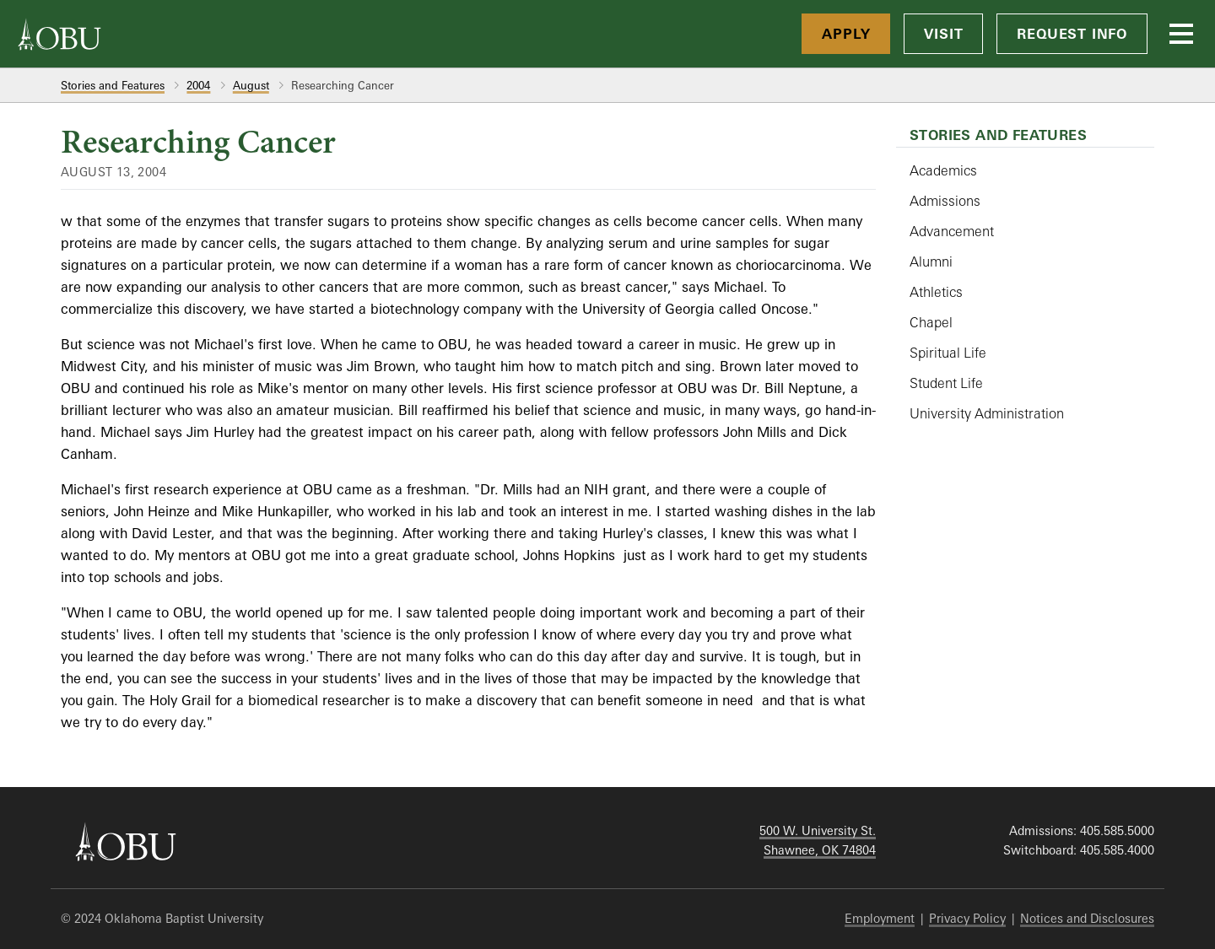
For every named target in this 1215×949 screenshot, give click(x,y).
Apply (846, 33)
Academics (943, 170)
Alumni (931, 261)
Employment (880, 918)
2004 (198, 85)
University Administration (987, 413)
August (251, 85)
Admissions (945, 200)
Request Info (1072, 33)
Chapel (931, 322)
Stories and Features (113, 85)
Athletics (936, 291)
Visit (943, 33)
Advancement (952, 231)
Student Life (946, 383)
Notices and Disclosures (1087, 918)
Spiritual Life (948, 352)
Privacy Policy (967, 918)
